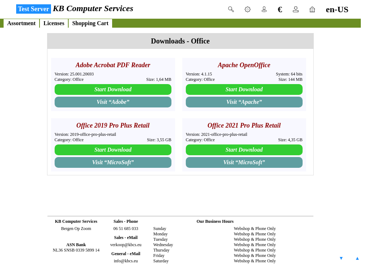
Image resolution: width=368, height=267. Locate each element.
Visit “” (113, 102)
